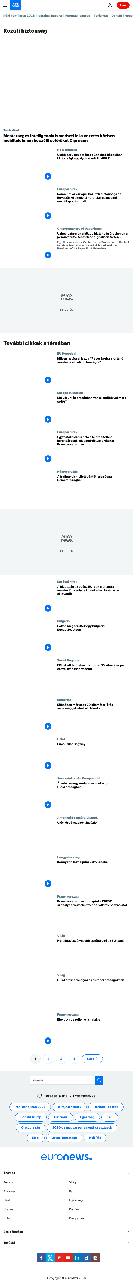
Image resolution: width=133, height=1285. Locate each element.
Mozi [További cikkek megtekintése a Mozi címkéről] (35, 1137)
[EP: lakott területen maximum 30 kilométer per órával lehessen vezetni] (93, 678)
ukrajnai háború (50, 15)
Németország (67, 471)
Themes (9, 1172)
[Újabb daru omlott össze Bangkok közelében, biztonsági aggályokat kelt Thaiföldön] (93, 167)
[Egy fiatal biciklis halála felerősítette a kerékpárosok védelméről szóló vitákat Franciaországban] (93, 449)
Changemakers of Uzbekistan (79, 228)
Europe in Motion (70, 392)
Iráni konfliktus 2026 (19, 15)
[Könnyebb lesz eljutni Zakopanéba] (93, 874)
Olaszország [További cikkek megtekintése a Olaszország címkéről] (30, 1127)
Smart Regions (68, 660)
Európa (8, 1182)
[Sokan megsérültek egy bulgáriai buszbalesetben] (93, 638)
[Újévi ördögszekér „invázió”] (93, 835)
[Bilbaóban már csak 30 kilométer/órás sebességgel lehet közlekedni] (93, 717)
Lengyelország (68, 856)
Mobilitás (64, 699)
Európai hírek (67, 189)
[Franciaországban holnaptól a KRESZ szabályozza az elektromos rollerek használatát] (93, 914)
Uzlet (61, 739)
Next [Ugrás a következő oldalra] (90, 1058)
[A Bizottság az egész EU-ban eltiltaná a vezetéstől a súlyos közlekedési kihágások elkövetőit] (93, 599)
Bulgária (63, 621)
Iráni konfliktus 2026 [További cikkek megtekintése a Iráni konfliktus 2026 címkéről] (30, 1107)
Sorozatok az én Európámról (78, 778)
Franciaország (68, 896)
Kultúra (74, 1209)
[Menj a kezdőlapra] (15, 5)
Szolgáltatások (13, 1231)
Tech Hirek (11, 130)
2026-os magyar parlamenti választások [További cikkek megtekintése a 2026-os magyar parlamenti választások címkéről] (82, 1127)
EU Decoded (66, 353)
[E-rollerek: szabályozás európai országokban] (93, 992)
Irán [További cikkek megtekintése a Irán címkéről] (110, 1117)
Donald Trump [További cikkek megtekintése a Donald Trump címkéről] (30, 1117)
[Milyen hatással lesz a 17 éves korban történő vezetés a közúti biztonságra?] (93, 371)
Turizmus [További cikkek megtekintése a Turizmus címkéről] (61, 1117)
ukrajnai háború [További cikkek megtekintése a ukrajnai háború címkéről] (69, 1107)
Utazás (8, 1209)
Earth (72, 1191)
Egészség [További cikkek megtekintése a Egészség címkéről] (87, 1117)
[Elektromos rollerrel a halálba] (93, 1032)
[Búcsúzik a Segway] (93, 756)
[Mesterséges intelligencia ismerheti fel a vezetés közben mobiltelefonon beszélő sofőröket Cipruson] (66, 138)
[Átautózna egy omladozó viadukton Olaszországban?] (93, 796)
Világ (61, 935)
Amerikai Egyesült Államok (77, 817)
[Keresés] (66, 1080)
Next (6, 1200)
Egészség (76, 1200)
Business (9, 1191)
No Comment (67, 149)
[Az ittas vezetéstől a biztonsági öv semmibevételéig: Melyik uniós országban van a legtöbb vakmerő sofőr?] (93, 410)
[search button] (99, 1080)
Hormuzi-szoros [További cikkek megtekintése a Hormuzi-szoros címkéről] (106, 1107)
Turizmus (101, 15)
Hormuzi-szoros (77, 15)
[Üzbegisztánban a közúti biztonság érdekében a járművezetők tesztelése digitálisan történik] (93, 246)
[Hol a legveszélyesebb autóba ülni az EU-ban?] (93, 953)
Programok (77, 1218)
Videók (8, 1218)
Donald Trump (122, 15)
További (9, 1242)
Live (123, 5)
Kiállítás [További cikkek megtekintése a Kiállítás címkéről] (95, 1137)
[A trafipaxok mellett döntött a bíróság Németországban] (93, 489)
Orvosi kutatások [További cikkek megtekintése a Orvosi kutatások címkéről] (64, 1137)
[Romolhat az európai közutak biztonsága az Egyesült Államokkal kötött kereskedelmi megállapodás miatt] (93, 206)
